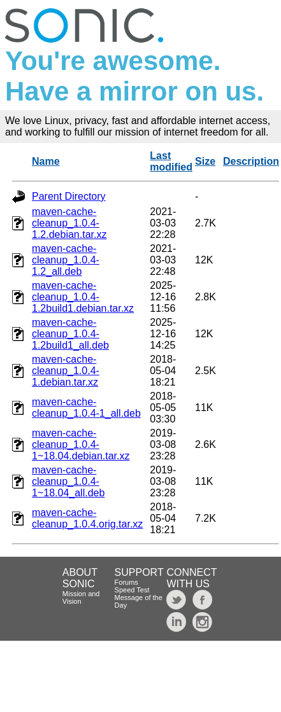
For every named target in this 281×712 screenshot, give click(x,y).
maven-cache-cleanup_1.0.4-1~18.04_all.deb (68, 481)
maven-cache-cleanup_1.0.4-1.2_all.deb (65, 260)
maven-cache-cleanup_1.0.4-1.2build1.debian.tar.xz (83, 297)
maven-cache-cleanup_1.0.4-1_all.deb (86, 407)
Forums (126, 582)
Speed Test (132, 590)
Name (46, 161)
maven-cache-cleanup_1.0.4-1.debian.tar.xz (65, 370)
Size (205, 161)
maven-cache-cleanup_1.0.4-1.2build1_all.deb (70, 334)
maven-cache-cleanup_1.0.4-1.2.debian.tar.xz (69, 223)
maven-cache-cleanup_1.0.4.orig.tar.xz (87, 518)
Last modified (171, 161)
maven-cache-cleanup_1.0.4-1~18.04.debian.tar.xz (80, 444)
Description (251, 161)
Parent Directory (69, 196)
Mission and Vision (81, 597)
